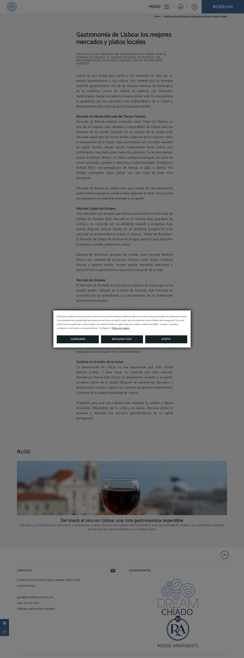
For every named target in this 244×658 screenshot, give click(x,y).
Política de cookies (120, 328)
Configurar (77, 339)
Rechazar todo (122, 339)
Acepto (166, 339)
